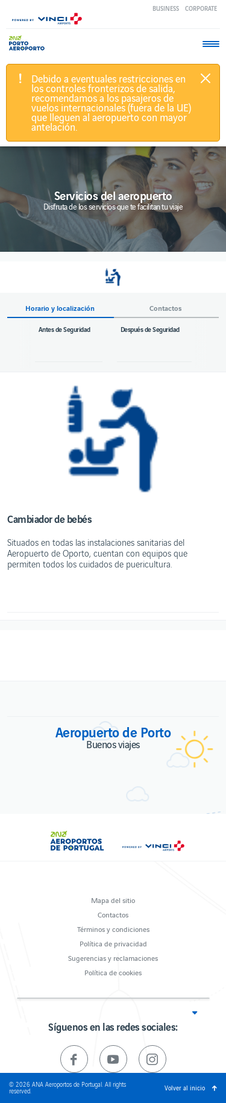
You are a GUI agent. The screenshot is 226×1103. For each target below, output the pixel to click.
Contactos (113, 914)
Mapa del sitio (113, 900)
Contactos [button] (165, 308)
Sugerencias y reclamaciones (113, 957)
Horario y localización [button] (60, 308)
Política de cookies (113, 972)
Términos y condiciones (113, 928)
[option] (113, 439)
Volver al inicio (185, 1087)
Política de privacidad (113, 943)
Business (165, 8)
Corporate (201, 8)
